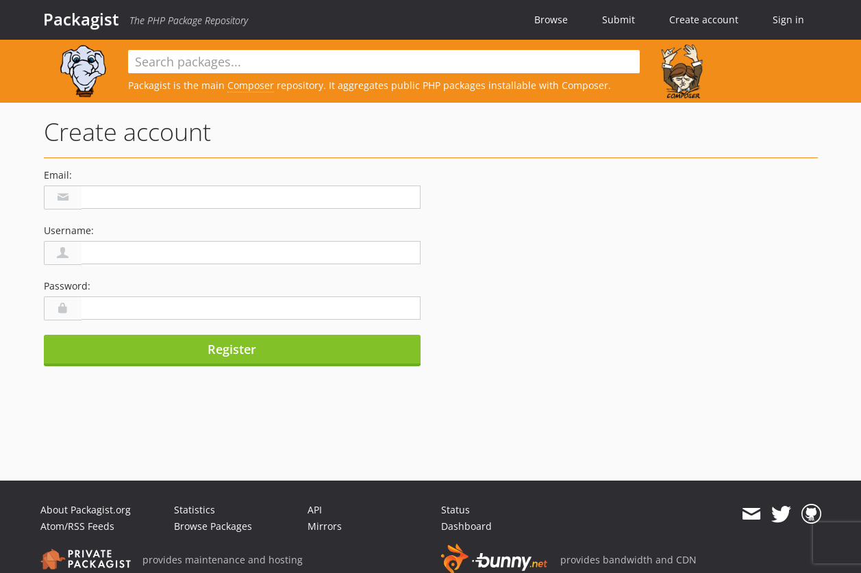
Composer (250, 85)
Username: (69, 230)
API (315, 509)
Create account (703, 19)
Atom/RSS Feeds (77, 526)
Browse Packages (213, 526)
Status (455, 509)
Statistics (194, 509)
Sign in (788, 19)
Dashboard (466, 526)
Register (232, 349)
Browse (551, 19)
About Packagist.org (85, 509)
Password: (67, 285)
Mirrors (325, 526)
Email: (58, 174)
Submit (618, 19)
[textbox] (384, 61)
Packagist (81, 19)
